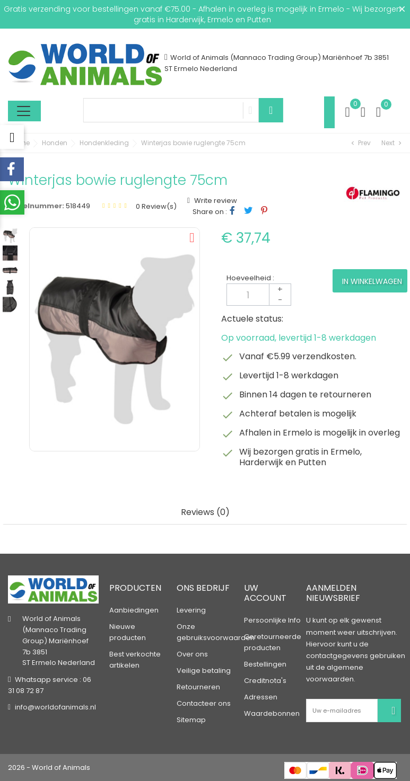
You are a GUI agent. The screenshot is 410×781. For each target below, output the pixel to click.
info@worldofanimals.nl (55, 707)
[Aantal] (259, 294)
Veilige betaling (204, 670)
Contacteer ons (204, 703)
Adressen (260, 697)
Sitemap (191, 720)
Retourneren (198, 687)
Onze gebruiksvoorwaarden (216, 632)
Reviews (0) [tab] (205, 512)
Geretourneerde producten (272, 642)
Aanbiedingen (134, 610)
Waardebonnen (272, 713)
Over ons (192, 654)
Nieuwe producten (127, 632)
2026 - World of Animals (49, 767)
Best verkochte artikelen (135, 659)
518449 (78, 206)
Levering (191, 610)
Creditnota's (265, 681)
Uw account (265, 593)
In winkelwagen (372, 281)
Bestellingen (265, 664)
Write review (215, 201)
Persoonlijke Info (272, 620)
